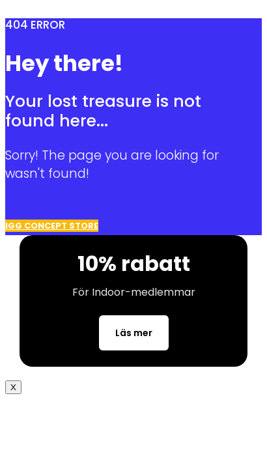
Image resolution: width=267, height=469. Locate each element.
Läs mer (133, 332)
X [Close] (13, 387)
